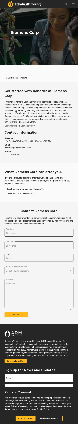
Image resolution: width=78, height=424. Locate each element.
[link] (26, 189)
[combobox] (39, 271)
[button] (66, 4)
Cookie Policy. (43, 409)
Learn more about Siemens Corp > (20, 126)
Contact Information (21, 132)
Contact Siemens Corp (39, 211)
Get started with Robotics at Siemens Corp (36, 93)
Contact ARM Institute (15, 361)
